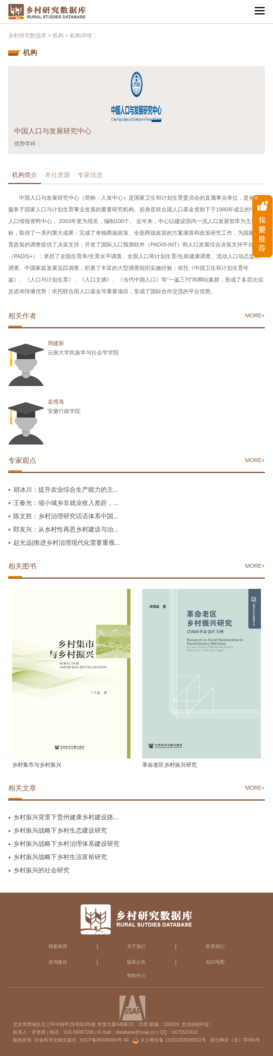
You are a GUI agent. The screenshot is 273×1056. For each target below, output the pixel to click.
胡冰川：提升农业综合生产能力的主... (65, 489)
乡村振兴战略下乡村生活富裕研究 (60, 857)
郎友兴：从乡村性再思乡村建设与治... (65, 529)
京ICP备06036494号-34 (104, 1040)
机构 (58, 35)
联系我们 (215, 946)
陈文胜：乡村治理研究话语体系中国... (65, 516)
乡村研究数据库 (27, 35)
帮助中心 (136, 975)
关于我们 (136, 946)
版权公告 (136, 962)
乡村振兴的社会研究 (41, 870)
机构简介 (24, 175)
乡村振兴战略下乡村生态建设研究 (60, 830)
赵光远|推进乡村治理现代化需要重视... (66, 542)
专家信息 (90, 175)
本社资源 (57, 175)
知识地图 (215, 962)
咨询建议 (57, 962)
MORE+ (255, 315)
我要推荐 (57, 946)
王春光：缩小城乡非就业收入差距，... (65, 503)
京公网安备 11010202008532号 (173, 1040)
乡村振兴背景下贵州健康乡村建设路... (65, 817)
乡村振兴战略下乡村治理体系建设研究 (66, 843)
